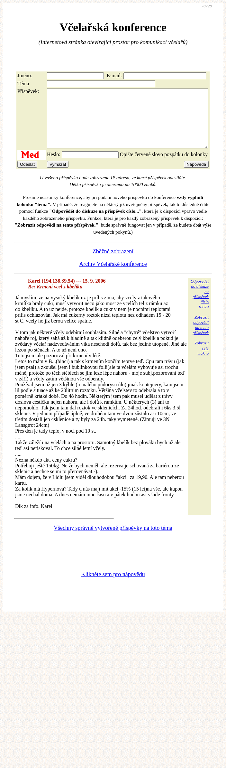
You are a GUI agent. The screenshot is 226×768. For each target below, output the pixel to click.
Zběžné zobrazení (113, 263)
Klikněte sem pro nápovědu (113, 586)
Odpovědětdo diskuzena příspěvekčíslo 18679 (200, 305)
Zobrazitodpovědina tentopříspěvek (201, 336)
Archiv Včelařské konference (113, 275)
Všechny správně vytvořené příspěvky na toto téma (113, 539)
